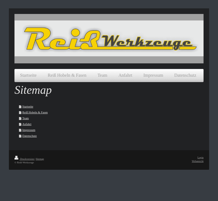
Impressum (28, 129)
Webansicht (198, 161)
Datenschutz (29, 135)
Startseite (27, 106)
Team (25, 118)
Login (200, 157)
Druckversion (24, 158)
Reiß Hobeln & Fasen (35, 112)
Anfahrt (26, 124)
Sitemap (40, 158)
